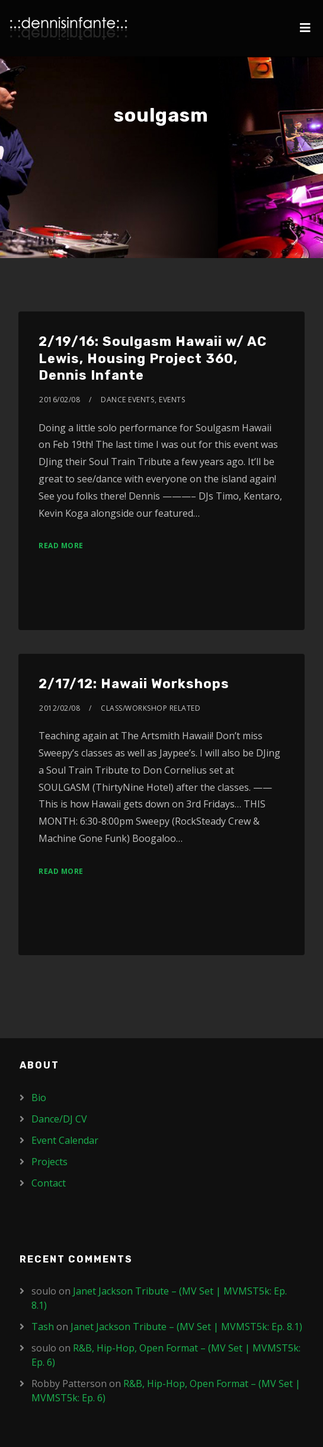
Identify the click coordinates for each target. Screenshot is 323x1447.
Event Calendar (64, 1140)
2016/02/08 (59, 400)
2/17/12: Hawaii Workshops (134, 684)
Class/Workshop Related (150, 708)
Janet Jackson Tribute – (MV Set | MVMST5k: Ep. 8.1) (186, 1326)
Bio (38, 1097)
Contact (48, 1183)
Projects (49, 1161)
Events (172, 400)
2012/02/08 (59, 708)
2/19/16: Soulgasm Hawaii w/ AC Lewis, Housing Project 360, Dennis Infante (153, 358)
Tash (42, 1326)
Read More (61, 545)
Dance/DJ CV (59, 1118)
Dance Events (127, 400)
